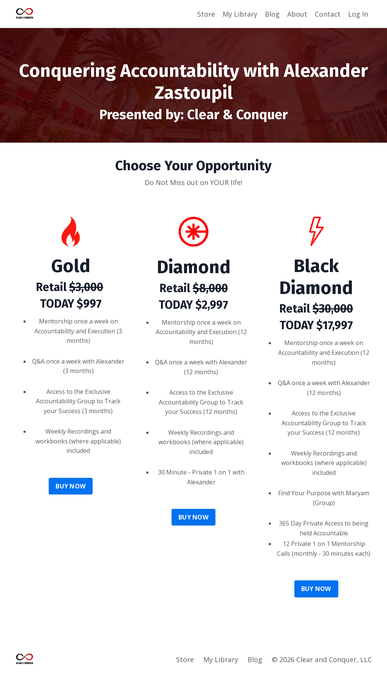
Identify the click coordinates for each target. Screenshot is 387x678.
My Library (240, 14)
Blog (272, 14)
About (297, 14)
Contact (328, 14)
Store (206, 14)
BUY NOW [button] (71, 486)
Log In (358, 14)
